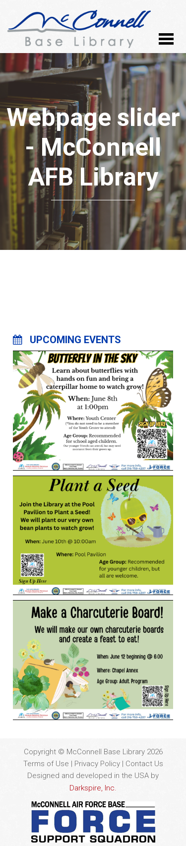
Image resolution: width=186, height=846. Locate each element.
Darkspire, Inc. (93, 788)
